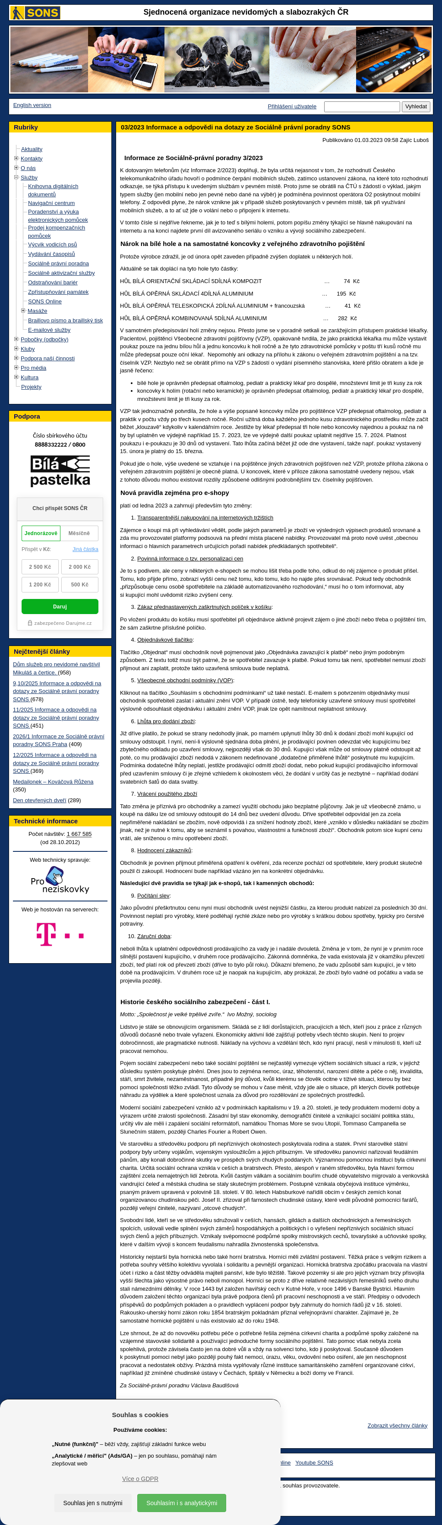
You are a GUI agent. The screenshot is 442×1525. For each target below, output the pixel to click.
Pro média (33, 368)
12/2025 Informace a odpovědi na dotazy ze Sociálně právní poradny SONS (56, 763)
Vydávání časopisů (51, 254)
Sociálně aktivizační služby (61, 273)
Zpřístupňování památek (58, 292)
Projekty (31, 387)
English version (32, 105)
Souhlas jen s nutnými (93, 1503)
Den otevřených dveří (39, 800)
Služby (29, 177)
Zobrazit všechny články (398, 1425)
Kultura (29, 377)
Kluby (28, 349)
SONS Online (45, 301)
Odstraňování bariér (53, 282)
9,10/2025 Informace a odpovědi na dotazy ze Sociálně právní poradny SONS (57, 691)
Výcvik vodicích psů (52, 244)
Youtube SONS (314, 1462)
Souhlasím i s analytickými (181, 1503)
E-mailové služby (49, 330)
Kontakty (32, 158)
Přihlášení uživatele (292, 106)
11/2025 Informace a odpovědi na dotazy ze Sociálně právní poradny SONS (56, 717)
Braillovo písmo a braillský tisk (65, 320)
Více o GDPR (140, 1478)
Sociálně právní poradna (58, 263)
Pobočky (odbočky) (45, 339)
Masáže (37, 311)
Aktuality (31, 149)
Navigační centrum (51, 203)
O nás (28, 168)
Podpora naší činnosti (48, 358)
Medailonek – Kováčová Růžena (53, 781)
